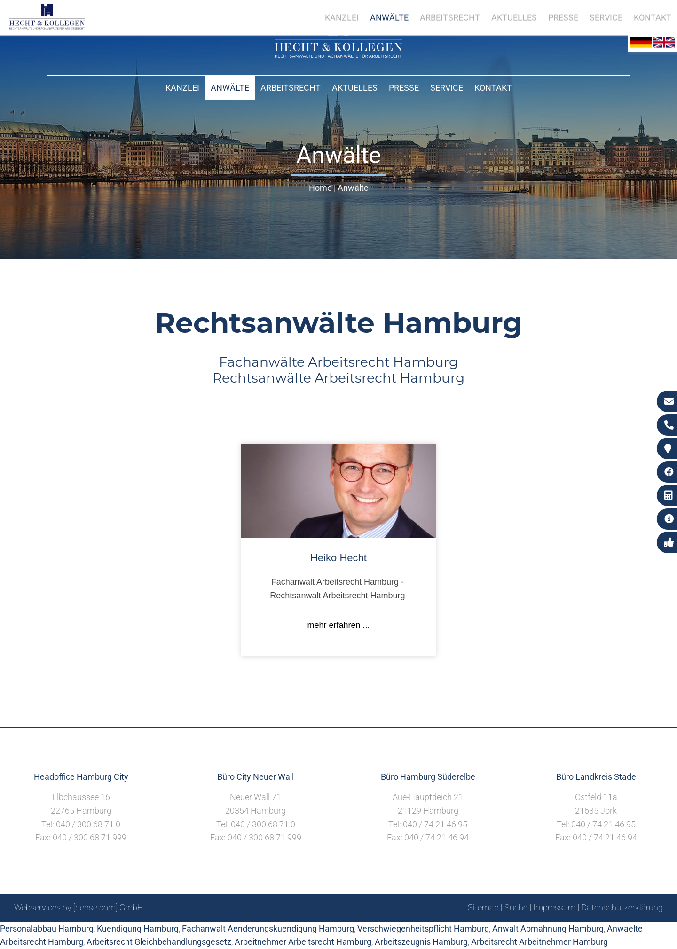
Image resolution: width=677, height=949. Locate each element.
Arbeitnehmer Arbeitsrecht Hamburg (303, 942)
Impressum (554, 907)
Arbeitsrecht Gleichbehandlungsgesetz (159, 942)
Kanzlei (182, 88)
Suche (515, 907)
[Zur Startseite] (338, 55)
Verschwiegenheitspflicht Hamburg (423, 928)
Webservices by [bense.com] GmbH (78, 907)
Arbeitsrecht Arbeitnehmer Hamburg (539, 942)
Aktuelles (355, 88)
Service (446, 88)
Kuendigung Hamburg (138, 928)
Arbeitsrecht (290, 88)
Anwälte (230, 88)
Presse (404, 88)
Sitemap (483, 907)
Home (320, 188)
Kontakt (493, 88)
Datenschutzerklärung (622, 907)
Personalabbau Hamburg (47, 928)
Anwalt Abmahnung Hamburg (548, 928)
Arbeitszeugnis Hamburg (421, 942)
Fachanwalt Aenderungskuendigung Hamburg (268, 928)
